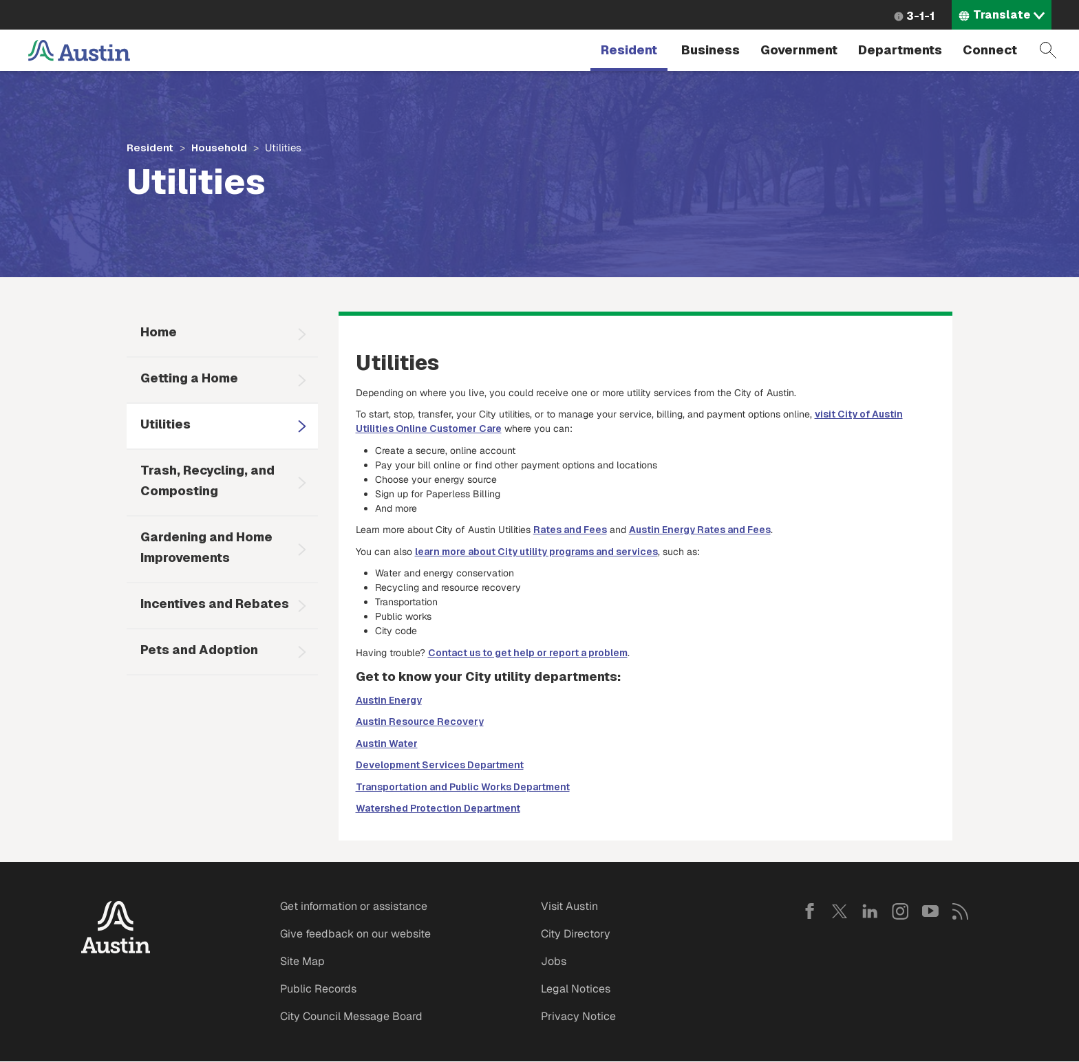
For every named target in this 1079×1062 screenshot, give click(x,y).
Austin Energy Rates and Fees (700, 529)
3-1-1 (920, 16)
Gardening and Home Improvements (206, 547)
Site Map (302, 961)
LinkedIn (870, 911)
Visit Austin (569, 906)
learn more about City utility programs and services (536, 551)
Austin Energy (389, 700)
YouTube (930, 911)
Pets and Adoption (199, 650)
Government (798, 50)
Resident (629, 50)
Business (710, 50)
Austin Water (387, 743)
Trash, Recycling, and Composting (207, 480)
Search (1048, 50)
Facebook (809, 911)
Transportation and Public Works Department (463, 787)
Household (219, 147)
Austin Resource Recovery (420, 721)
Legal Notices (575, 989)
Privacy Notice (578, 1016)
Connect (990, 50)
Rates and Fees (570, 529)
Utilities (165, 424)
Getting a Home (189, 378)
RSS (960, 911)
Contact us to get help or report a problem (528, 653)
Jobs (553, 961)
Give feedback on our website (355, 933)
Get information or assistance (353, 906)
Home (158, 332)
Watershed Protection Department (438, 808)
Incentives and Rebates (214, 603)
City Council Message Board (351, 1016)
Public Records (318, 989)
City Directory (575, 933)
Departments (900, 50)
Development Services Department (440, 765)
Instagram (900, 911)
